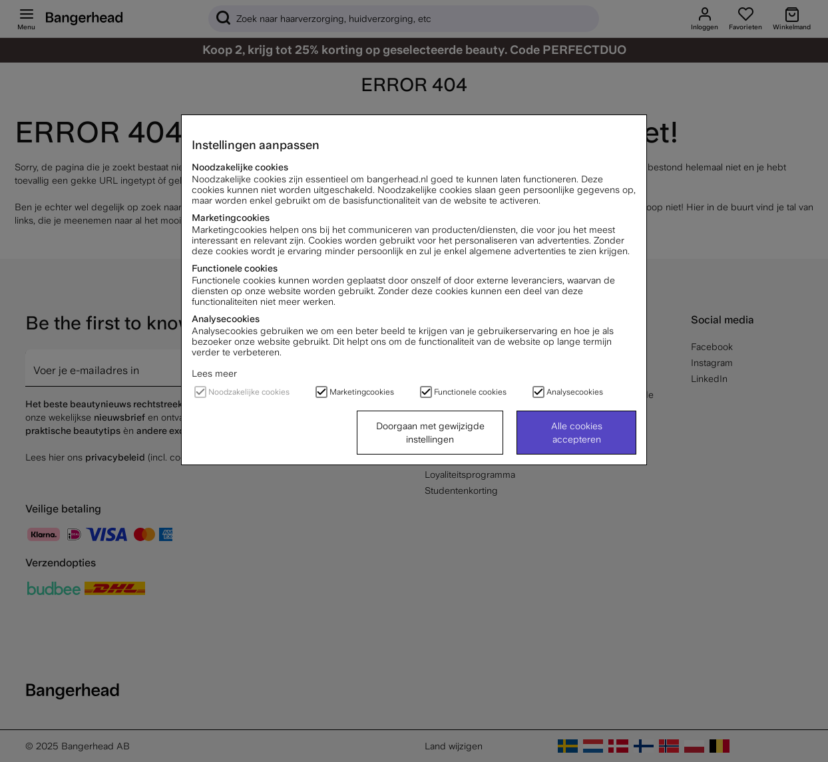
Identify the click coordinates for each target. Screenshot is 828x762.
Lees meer (214, 373)
